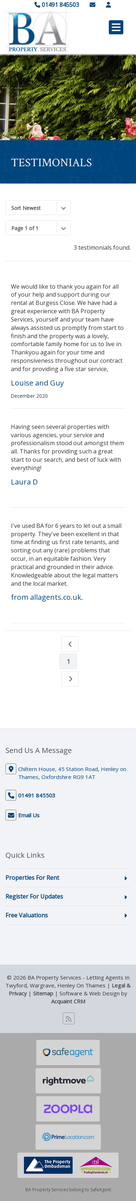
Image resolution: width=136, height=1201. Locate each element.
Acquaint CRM (68, 1001)
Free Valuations (26, 915)
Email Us (29, 815)
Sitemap (43, 993)
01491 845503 (56, 5)
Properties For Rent (32, 878)
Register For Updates (34, 896)
